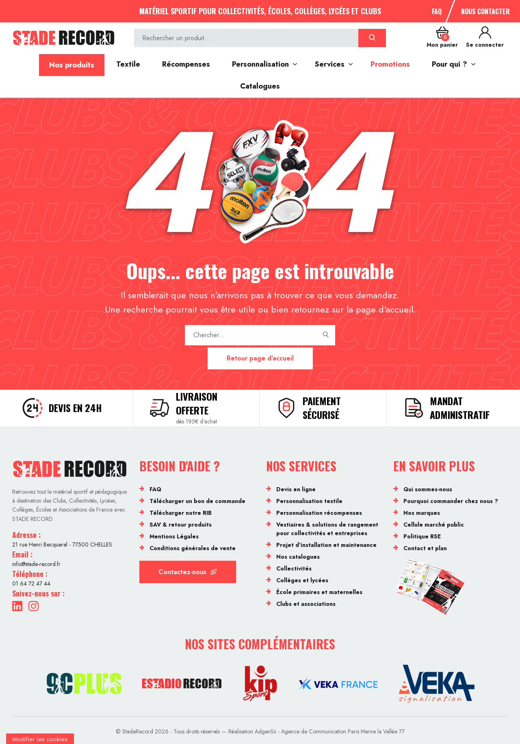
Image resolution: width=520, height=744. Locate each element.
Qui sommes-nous (427, 489)
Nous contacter (485, 11)
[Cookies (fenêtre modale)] (40, 738)
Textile (128, 64)
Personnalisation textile (309, 501)
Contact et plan (425, 548)
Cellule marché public (433, 525)
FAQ (437, 11)
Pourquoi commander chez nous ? (450, 501)
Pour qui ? (449, 64)
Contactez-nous (187, 572)
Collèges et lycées (302, 580)
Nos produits (71, 65)
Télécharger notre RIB (181, 513)
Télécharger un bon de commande (197, 501)
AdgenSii (265, 731)
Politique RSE (422, 536)
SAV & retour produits (181, 525)
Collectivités (294, 568)
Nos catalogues (298, 557)
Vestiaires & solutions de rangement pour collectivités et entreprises (327, 529)
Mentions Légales (174, 536)
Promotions (390, 64)
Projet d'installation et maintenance (326, 545)
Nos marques (421, 513)
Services (329, 64)
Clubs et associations (306, 604)
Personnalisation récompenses (319, 513)
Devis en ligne (296, 489)
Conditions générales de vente (193, 548)
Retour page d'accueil (260, 358)
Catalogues (260, 86)
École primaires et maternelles (319, 592)
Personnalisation (260, 64)
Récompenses (186, 64)
